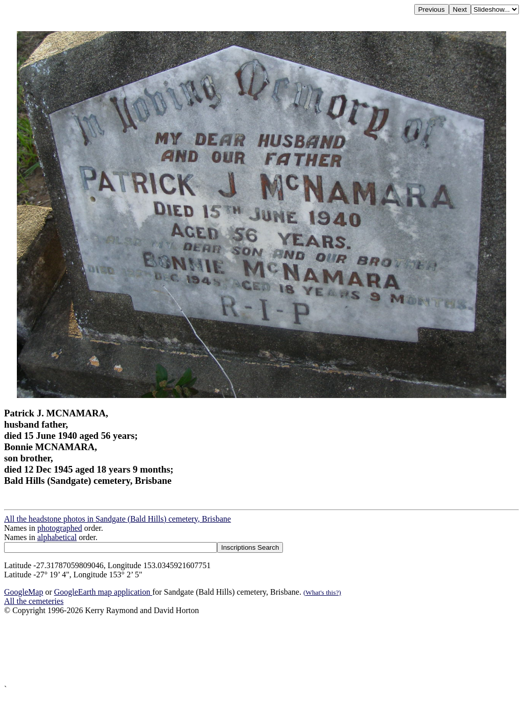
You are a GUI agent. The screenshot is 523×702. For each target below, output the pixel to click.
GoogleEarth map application (103, 592)
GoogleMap (23, 592)
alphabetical (57, 537)
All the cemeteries (33, 601)
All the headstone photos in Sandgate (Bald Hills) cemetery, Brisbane (117, 518)
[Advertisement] (261, 650)
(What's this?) (322, 592)
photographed (59, 528)
